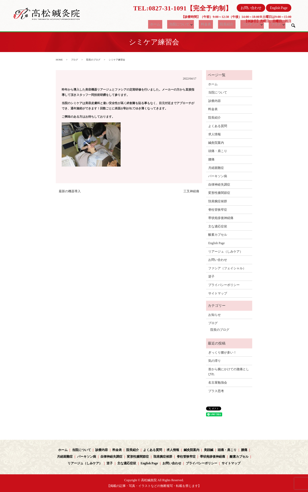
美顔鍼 (208, 450)
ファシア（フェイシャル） (227, 268)
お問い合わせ (251, 8)
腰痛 (211, 159)
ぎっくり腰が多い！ (222, 352)
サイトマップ (217, 293)
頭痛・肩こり (217, 151)
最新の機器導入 (70, 191)
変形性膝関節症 (219, 192)
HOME (59, 59)
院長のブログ (93, 59)
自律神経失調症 (219, 184)
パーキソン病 (217, 176)
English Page (278, 8)
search (293, 25)
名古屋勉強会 (217, 382)
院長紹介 (226, 24)
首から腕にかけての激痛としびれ (228, 371)
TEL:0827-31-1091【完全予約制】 (182, 8)
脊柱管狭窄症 (217, 209)
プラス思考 (216, 391)
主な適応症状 (217, 226)
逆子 (211, 276)
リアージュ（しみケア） (225, 251)
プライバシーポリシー (224, 285)
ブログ (273, 24)
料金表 (208, 24)
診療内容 (214, 101)
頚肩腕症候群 (217, 201)
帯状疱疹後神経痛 (220, 218)
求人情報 (214, 134)
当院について (180, 24)
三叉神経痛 (191, 191)
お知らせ (214, 314)
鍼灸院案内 (216, 142)
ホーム (159, 24)
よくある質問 (217, 126)
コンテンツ (247, 24)
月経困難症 (216, 167)
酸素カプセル (217, 234)
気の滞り (214, 360)
